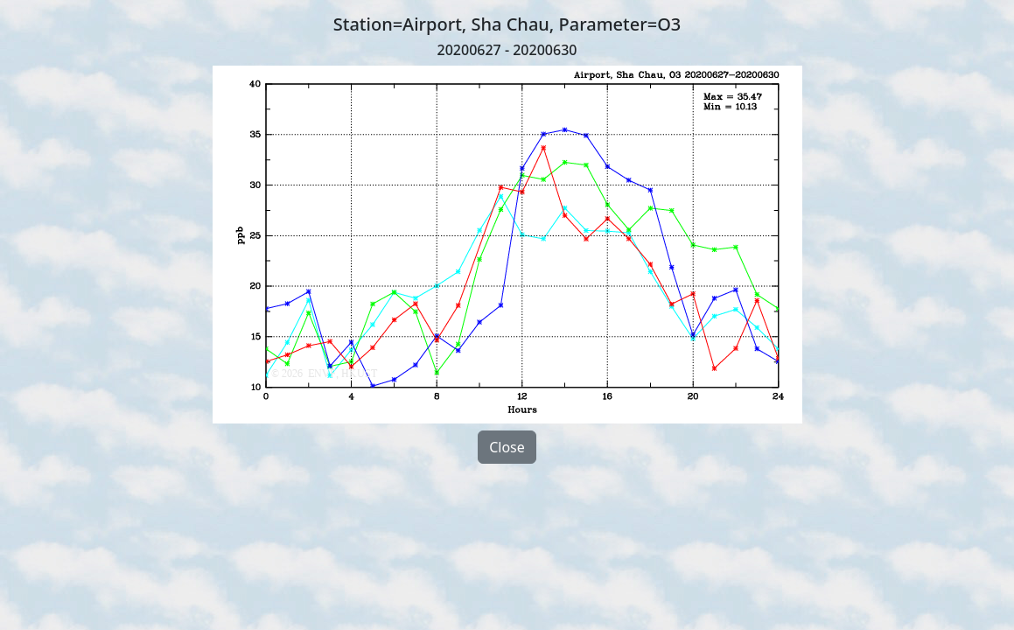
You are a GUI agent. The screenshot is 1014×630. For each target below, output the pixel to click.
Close (507, 447)
